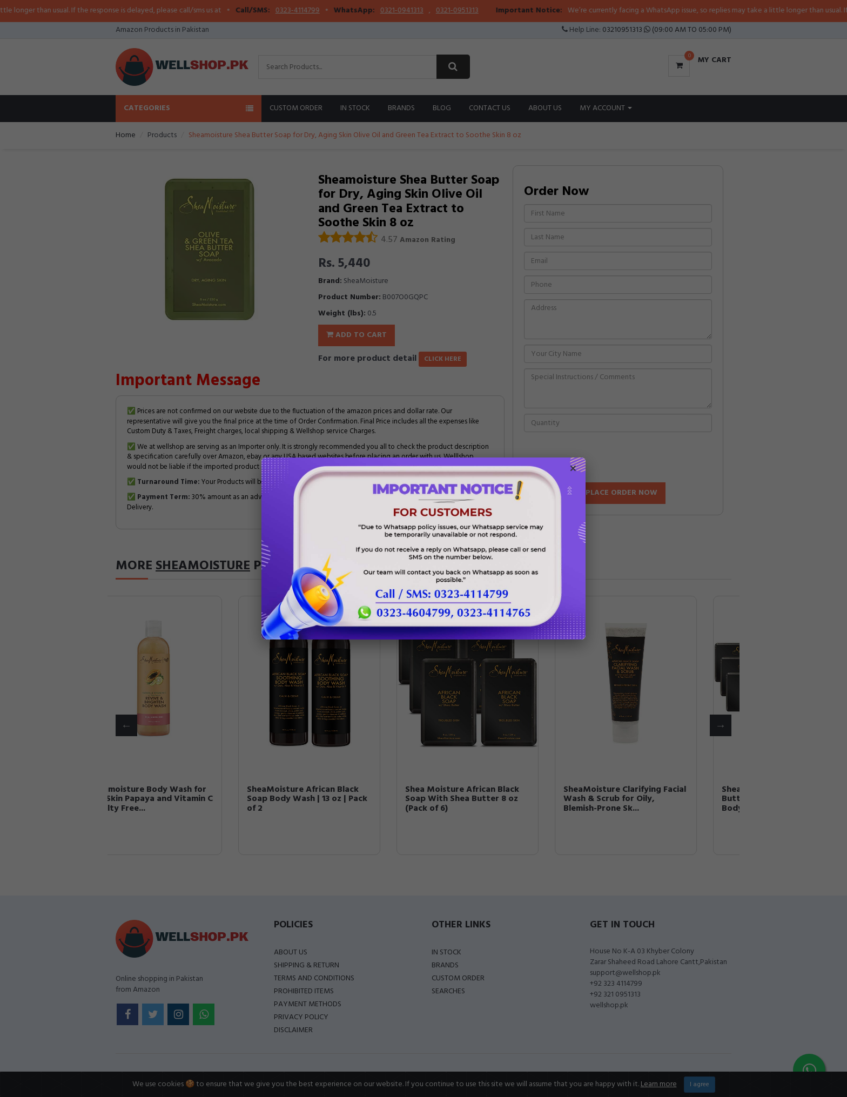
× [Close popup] (573, 470)
